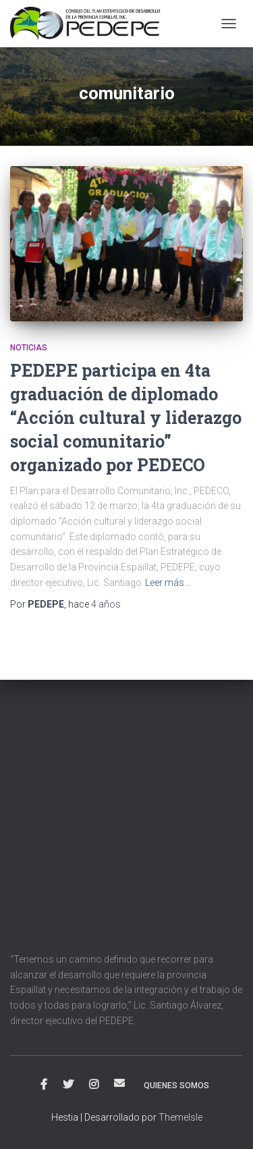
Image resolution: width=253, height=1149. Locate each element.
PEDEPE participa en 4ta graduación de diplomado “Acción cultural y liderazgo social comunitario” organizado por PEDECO (126, 417)
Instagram (93, 1084)
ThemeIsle (180, 1117)
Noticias (28, 347)
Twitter (68, 1084)
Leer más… (167, 582)
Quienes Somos (176, 1085)
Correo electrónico (119, 1083)
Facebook (44, 1084)
